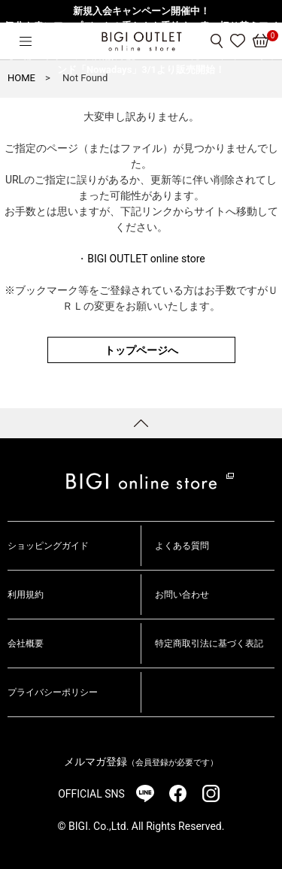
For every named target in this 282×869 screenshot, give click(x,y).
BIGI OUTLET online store (146, 259)
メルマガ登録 (141, 761)
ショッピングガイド (48, 545)
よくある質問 (182, 545)
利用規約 (26, 594)
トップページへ (141, 350)
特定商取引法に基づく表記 (209, 643)
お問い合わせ (182, 594)
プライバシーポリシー (53, 692)
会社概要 (26, 643)
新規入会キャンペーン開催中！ (141, 11)
